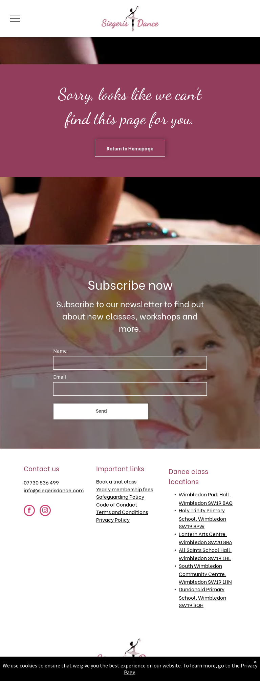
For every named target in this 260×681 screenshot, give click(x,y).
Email (59, 377)
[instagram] (45, 511)
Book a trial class (116, 481)
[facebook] (29, 511)
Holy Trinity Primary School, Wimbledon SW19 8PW (202, 518)
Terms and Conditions (122, 511)
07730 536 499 (41, 482)
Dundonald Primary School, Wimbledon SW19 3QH (202, 596)
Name (60, 351)
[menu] (15, 18)
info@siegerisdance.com (54, 490)
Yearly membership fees (124, 489)
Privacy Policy (113, 519)
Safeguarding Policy (120, 496)
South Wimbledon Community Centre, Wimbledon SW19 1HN (205, 573)
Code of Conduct (116, 504)
